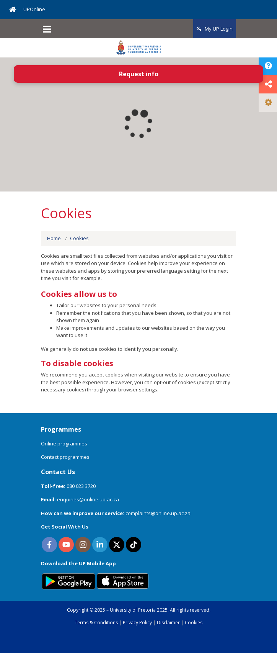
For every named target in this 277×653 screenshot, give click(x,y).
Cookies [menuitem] (79, 238)
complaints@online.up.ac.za (158, 513)
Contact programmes (65, 456)
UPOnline (34, 9)
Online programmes (64, 443)
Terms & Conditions (96, 622)
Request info (138, 74)
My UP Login (215, 28)
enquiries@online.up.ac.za (88, 499)
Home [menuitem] (54, 238)
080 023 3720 (81, 486)
